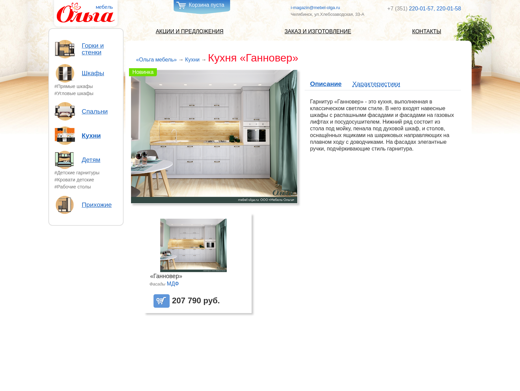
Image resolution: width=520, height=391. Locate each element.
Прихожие (97, 205)
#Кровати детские (74, 179)
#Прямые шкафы (73, 86)
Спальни (94, 111)
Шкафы (93, 73)
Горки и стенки (93, 49)
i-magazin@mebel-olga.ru (315, 7)
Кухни (91, 135)
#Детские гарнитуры (76, 172)
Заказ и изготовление (318, 31)
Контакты (426, 31)
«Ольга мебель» (156, 59)
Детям (91, 160)
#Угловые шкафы (73, 93)
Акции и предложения (190, 31)
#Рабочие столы (72, 186)
